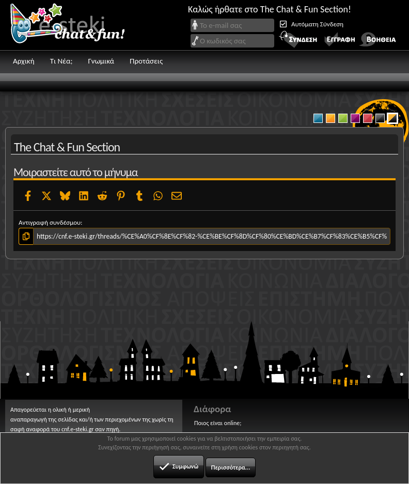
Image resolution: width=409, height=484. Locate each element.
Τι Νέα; (61, 61)
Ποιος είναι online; (217, 423)
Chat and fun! (74, 25)
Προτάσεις (146, 61)
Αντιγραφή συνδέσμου (50, 222)
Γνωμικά (101, 61)
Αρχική (24, 61)
